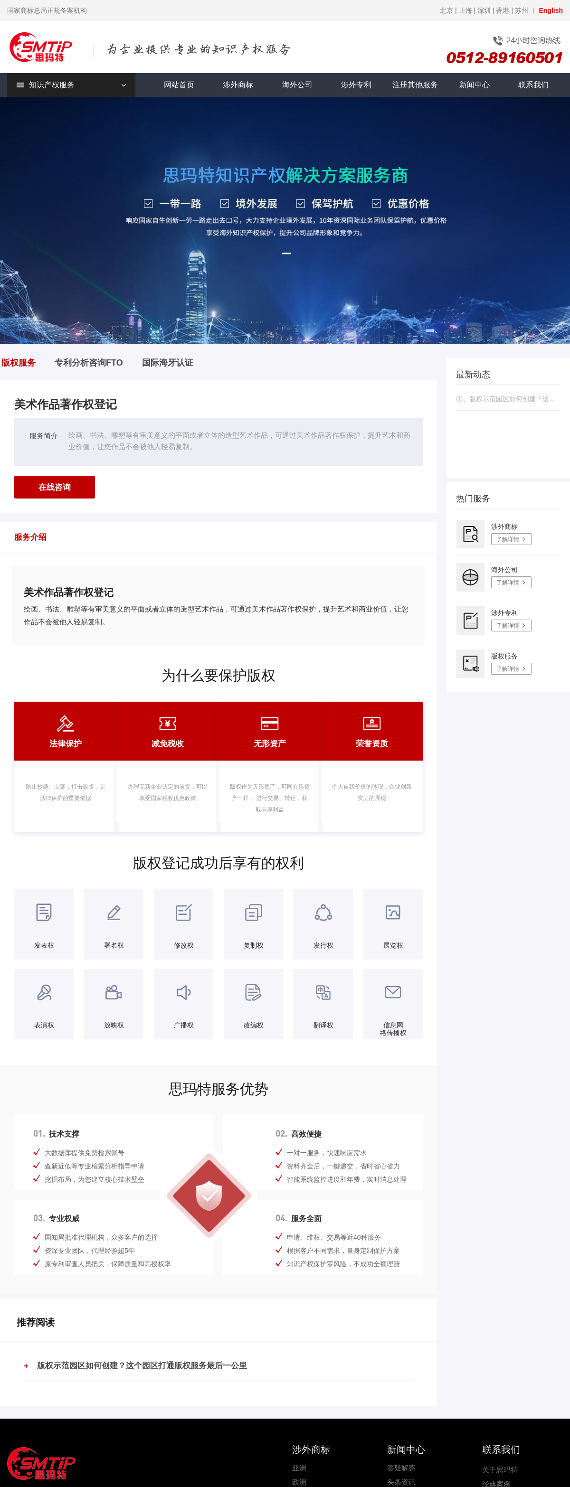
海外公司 (297, 85)
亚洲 (299, 1468)
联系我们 (533, 85)
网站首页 (179, 85)
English (551, 10)
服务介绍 (30, 537)
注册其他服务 (415, 85)
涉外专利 (356, 85)
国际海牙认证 (167, 362)
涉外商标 (238, 85)
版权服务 (18, 362)
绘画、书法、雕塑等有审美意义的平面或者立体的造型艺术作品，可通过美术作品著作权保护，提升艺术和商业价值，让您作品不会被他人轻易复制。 (239, 441)
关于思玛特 (500, 1470)
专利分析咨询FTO (89, 362)
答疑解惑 (401, 1468)
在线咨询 (54, 487)
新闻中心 (474, 85)
